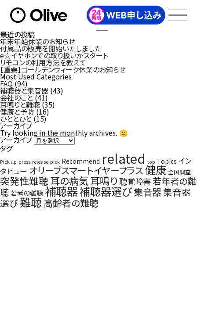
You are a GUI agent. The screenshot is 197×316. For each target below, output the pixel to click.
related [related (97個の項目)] (124, 158)
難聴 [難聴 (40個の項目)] (31, 202)
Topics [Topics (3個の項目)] (167, 161)
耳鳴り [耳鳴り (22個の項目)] (103, 180)
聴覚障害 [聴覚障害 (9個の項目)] (135, 181)
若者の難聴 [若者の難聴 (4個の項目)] (27, 193)
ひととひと (16, 118)
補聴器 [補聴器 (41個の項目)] (61, 191)
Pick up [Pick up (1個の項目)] (8, 161)
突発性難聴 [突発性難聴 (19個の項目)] (24, 180)
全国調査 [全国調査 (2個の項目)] (179, 172)
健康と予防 (17, 111)
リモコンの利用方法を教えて (43, 62)
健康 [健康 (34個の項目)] (155, 169)
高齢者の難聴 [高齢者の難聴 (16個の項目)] (71, 202)
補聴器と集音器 (24, 90)
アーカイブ (16, 139)
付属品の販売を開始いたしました (50, 48)
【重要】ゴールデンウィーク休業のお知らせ (63, 69)
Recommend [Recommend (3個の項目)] (81, 161)
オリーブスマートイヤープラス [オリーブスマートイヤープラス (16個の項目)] (86, 170)
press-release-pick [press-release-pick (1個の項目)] (39, 161)
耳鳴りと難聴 (20, 104)
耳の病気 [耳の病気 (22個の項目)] (69, 180)
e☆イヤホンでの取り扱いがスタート (54, 55)
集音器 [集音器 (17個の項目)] (147, 191)
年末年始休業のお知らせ (37, 41)
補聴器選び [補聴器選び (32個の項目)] (106, 191)
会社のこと (16, 97)
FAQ (6, 83)
